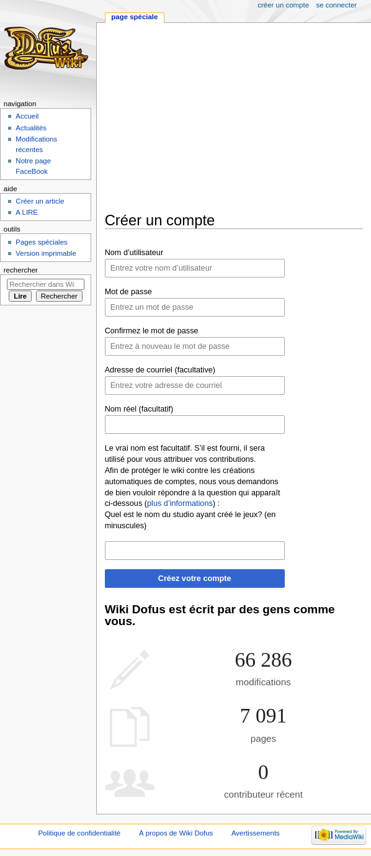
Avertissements (255, 833)
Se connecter (336, 5)
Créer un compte (283, 5)
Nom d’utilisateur (134, 252)
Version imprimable (46, 253)
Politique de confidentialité (79, 833)
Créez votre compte (194, 578)
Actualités (31, 128)
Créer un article (40, 201)
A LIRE (27, 212)
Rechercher (21, 270)
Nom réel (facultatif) (139, 409)
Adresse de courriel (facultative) (160, 370)
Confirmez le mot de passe (152, 331)
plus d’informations (180, 503)
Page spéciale (134, 16)
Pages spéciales (41, 242)
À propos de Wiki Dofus (176, 833)
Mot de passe (128, 291)
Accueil (27, 116)
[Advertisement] (235, 117)
